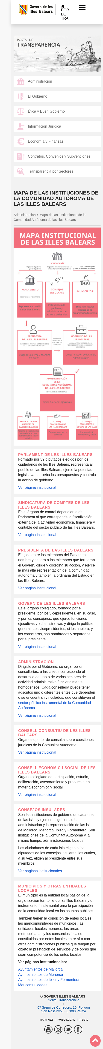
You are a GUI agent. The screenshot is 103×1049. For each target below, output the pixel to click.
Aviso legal (66, 1019)
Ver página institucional (37, 487)
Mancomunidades (32, 985)
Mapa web (47, 1019)
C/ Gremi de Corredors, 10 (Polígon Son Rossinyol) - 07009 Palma (64, 1009)
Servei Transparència (63, 1000)
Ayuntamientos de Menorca (40, 975)
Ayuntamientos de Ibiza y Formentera (48, 980)
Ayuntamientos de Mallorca (40, 969)
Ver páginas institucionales (40, 871)
